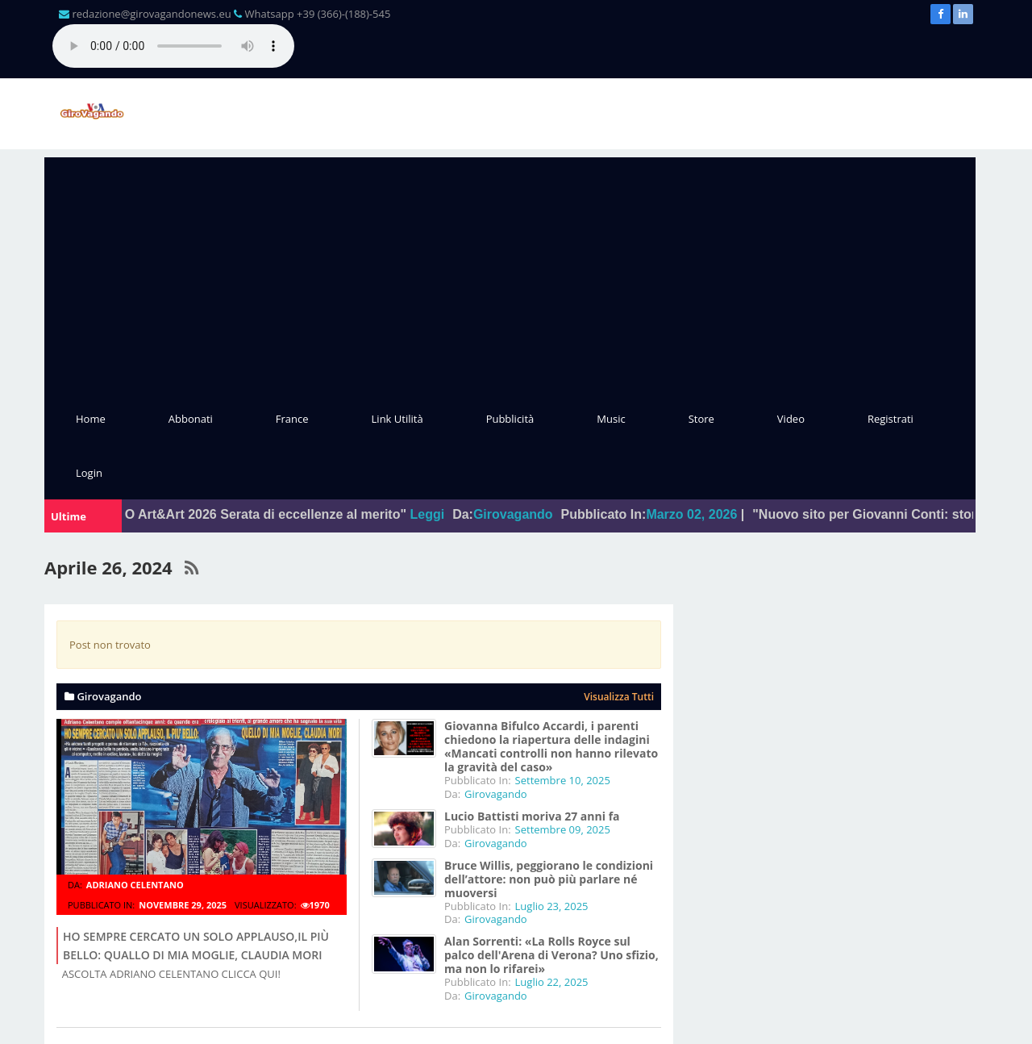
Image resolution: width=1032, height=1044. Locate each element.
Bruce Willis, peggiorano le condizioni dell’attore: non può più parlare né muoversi (548, 879)
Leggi (438, 514)
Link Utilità (397, 418)
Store (701, 418)
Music (611, 418)
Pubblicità (510, 418)
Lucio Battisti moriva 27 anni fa (532, 816)
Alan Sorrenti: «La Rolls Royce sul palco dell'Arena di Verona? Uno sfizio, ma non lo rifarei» (551, 954)
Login (89, 473)
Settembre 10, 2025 (562, 780)
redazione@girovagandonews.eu (151, 13)
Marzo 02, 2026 (702, 514)
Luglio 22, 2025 (552, 982)
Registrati (890, 418)
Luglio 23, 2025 (552, 906)
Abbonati (191, 418)
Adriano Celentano (135, 885)
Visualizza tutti (619, 697)
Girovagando (524, 514)
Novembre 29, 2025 (183, 905)
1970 (315, 905)
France (292, 418)
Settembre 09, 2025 (562, 829)
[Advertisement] (510, 270)
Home (91, 418)
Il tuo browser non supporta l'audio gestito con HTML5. (173, 46)
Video (791, 418)
